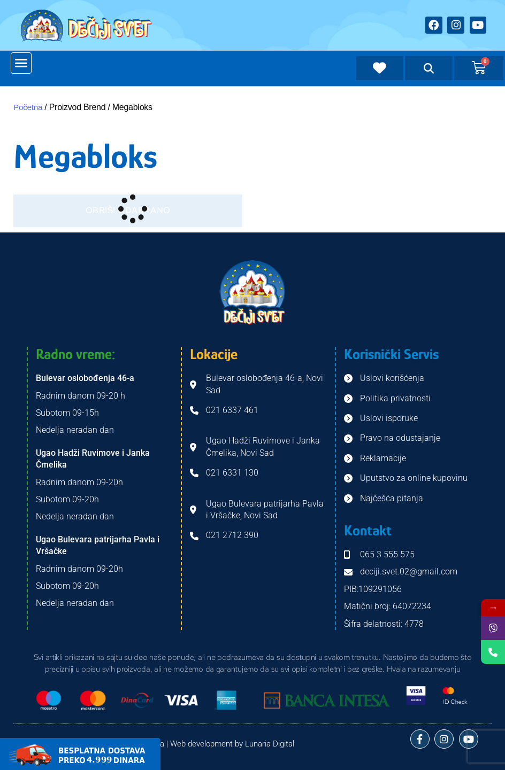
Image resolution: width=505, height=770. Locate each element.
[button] (21, 63)
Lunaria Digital (269, 744)
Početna (28, 107)
